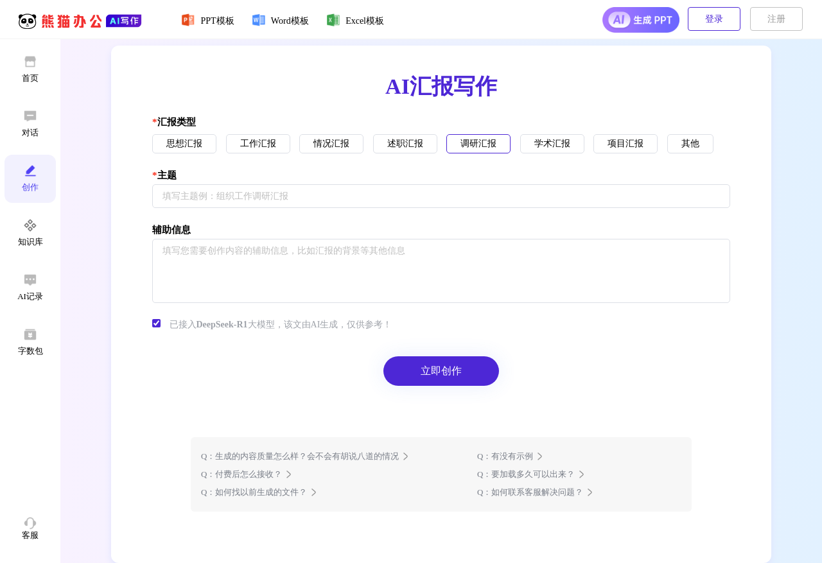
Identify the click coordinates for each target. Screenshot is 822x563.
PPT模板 (207, 20)
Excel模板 (355, 20)
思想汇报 (184, 143)
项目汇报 (625, 143)
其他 (690, 143)
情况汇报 (331, 143)
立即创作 (441, 370)
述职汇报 (405, 143)
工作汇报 (258, 143)
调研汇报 (478, 143)
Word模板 (280, 20)
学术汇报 (552, 143)
